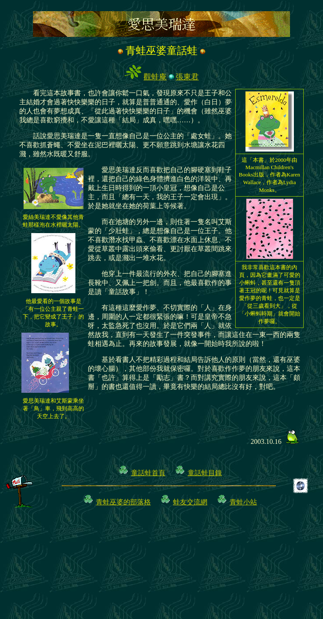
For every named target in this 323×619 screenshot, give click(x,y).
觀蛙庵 (155, 77)
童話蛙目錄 (205, 472)
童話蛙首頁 (148, 472)
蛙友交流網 (190, 502)
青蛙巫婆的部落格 (123, 502)
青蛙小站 (243, 502)
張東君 (187, 77)
